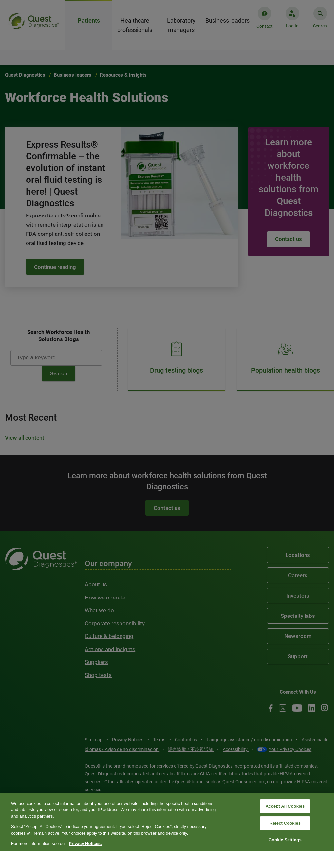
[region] (167, 822)
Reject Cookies (285, 823)
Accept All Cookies (285, 806)
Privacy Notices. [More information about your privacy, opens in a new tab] (85, 843)
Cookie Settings (285, 839)
